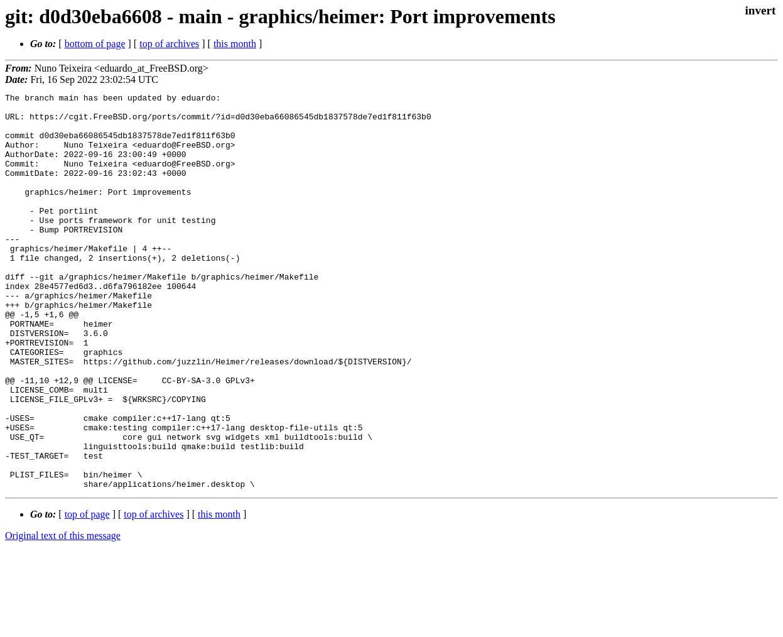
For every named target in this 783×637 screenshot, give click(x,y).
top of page (87, 593)
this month (234, 43)
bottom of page (95, 43)
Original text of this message (63, 614)
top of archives (169, 43)
